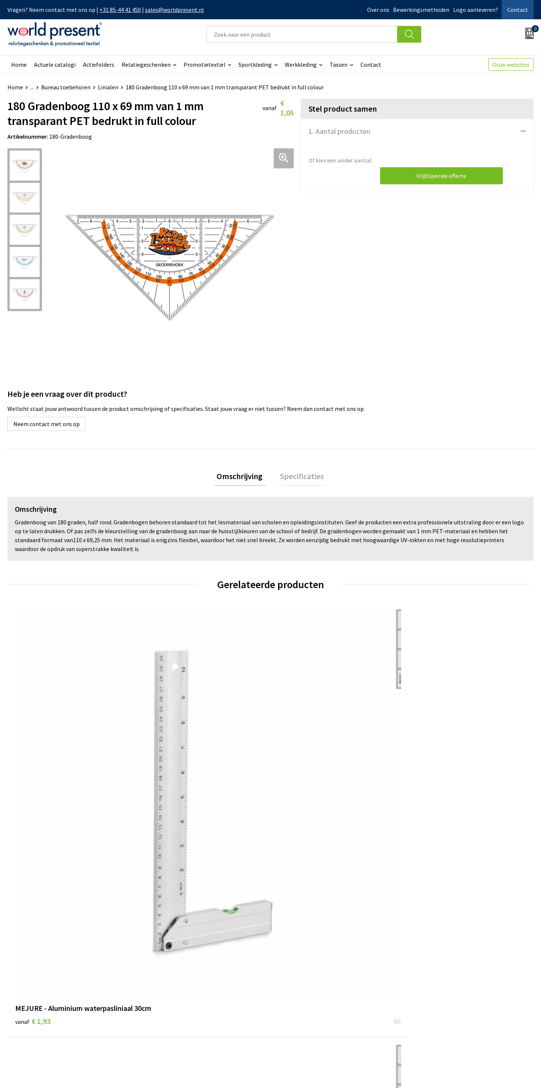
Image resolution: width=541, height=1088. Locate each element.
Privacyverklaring (474, 1071)
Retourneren (296, 976)
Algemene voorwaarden (414, 1071)
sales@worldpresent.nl (174, 9)
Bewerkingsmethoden (421, 9)
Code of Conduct (170, 976)
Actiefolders (98, 64)
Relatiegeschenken (146, 64)
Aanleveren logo (170, 1010)
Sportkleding (255, 64)
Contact (517, 9)
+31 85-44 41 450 (120, 9)
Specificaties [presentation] (299, 477)
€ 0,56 (296, 754)
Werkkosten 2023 (171, 965)
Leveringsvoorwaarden (178, 988)
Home (19, 64)
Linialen (108, 87)
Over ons (378, 9)
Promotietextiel (204, 64)
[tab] (243, 478)
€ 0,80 (427, 754)
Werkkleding (301, 64)
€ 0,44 (164, 754)
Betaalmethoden (301, 965)
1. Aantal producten (339, 131)
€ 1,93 (32, 765)
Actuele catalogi (55, 64)
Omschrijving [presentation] (243, 477)
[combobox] (301, 34)
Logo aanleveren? (475, 9)
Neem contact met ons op (46, 424)
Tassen (338, 64)
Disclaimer (516, 1071)
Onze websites (511, 64)
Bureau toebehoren (65, 87)
